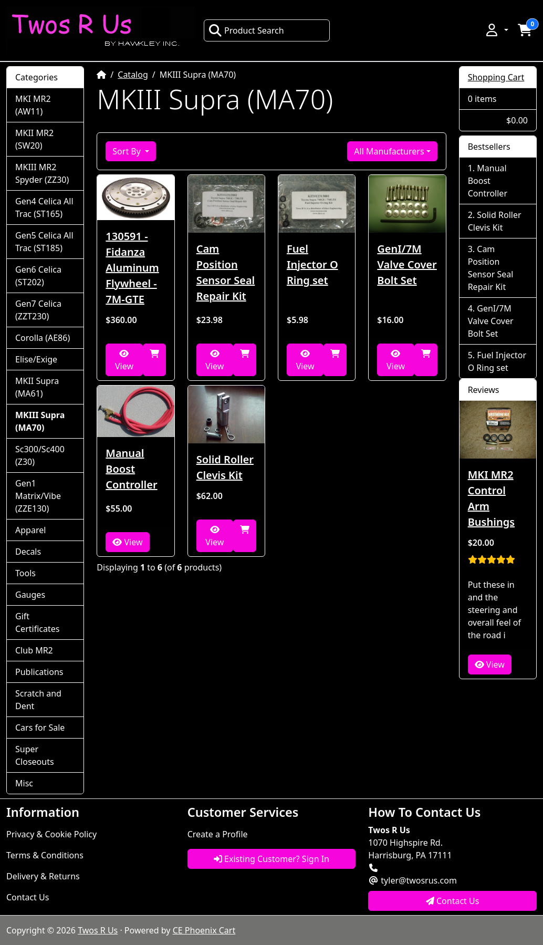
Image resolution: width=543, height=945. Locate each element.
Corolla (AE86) (42, 338)
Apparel (30, 530)
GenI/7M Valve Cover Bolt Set (406, 264)
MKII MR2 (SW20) (34, 139)
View (124, 360)
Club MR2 (34, 650)
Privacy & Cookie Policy (51, 834)
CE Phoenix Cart (204, 930)
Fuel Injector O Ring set (312, 264)
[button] (496, 29)
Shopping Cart (496, 77)
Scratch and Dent (38, 700)
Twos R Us (98, 930)
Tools (25, 573)
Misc (24, 783)
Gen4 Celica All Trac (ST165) (44, 207)
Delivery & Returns (43, 876)
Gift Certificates (37, 622)
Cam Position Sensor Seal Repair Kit (225, 272)
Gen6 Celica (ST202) (38, 276)
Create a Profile (217, 834)
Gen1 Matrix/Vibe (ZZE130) (38, 495)
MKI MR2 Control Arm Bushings (491, 498)
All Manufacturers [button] (389, 151)
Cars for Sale (40, 727)
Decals (28, 551)
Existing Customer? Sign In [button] (271, 859)
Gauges (30, 594)
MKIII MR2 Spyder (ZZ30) (42, 173)
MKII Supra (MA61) (37, 387)
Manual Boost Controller (131, 469)
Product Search (246, 30)
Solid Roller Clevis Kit (225, 467)
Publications (39, 672)
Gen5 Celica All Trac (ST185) (44, 242)
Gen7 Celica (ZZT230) (38, 310)
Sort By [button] (127, 151)
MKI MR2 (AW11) (33, 105)
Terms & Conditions (44, 855)
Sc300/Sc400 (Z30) (40, 455)
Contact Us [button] (452, 901)
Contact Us (27, 897)
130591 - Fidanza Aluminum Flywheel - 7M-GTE (132, 267)
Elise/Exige (36, 359)
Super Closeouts (34, 755)
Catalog (133, 74)
